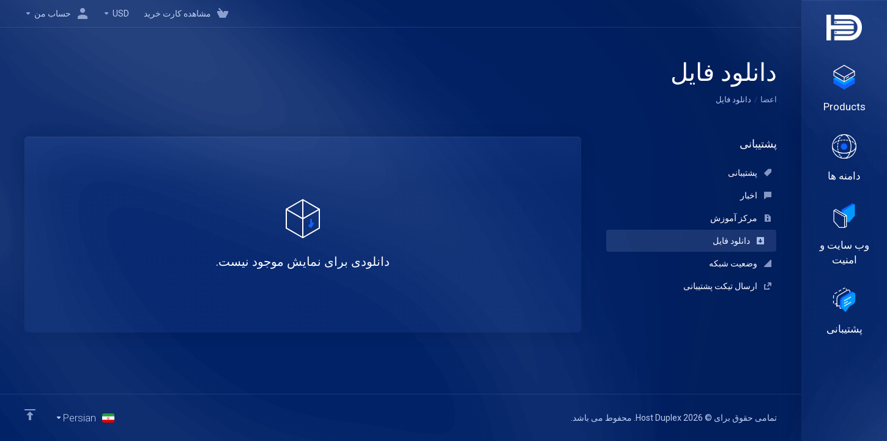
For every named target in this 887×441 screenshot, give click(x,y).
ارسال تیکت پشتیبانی (727, 286)
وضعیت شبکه (740, 263)
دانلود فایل (738, 241)
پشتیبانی (749, 173)
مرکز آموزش (740, 218)
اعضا (768, 99)
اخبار (755, 195)
